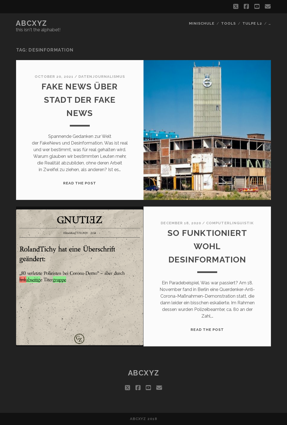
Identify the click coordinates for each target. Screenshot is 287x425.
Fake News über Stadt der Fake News (80, 100)
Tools (228, 23)
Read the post (79, 183)
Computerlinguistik (230, 223)
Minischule (201, 23)
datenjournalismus (101, 76)
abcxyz (31, 23)
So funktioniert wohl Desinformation (207, 246)
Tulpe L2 (252, 23)
